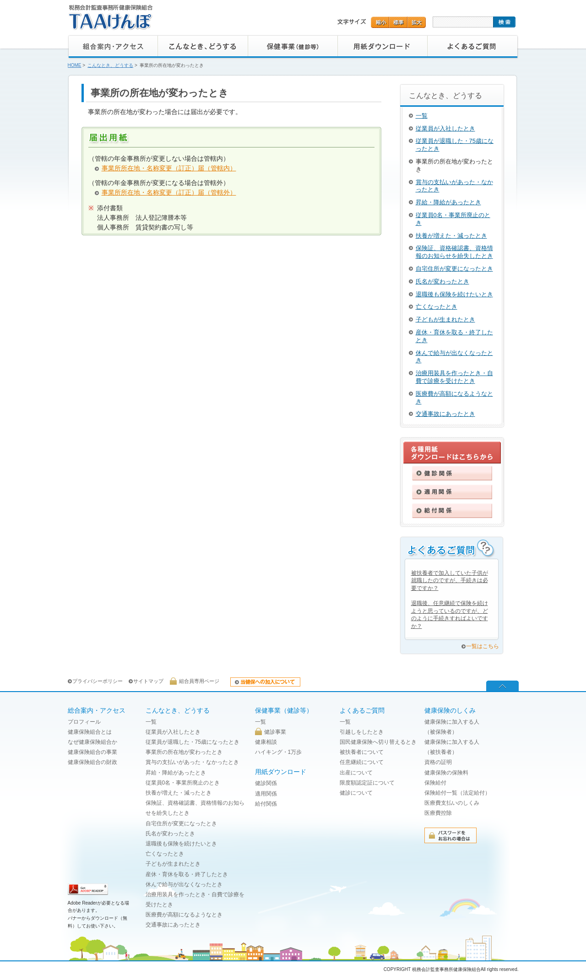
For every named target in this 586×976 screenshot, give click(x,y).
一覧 (422, 115)
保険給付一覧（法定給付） (457, 793)
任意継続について (362, 762)
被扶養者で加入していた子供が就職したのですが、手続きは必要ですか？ (449, 581)
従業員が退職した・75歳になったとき (192, 742)
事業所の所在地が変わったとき (184, 752)
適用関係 (266, 794)
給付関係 (266, 804)
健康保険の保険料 (446, 772)
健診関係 (266, 783)
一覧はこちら (482, 646)
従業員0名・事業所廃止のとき (183, 783)
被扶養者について (362, 752)
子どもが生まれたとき (445, 319)
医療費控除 (438, 813)
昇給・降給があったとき (448, 202)
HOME (74, 65)
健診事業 (275, 732)
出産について (356, 772)
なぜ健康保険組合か (92, 742)
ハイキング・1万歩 (278, 752)
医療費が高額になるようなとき (184, 914)
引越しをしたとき (362, 732)
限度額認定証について (367, 783)
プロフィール (84, 722)
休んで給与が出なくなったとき (184, 884)
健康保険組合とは (90, 732)
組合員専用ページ (199, 681)
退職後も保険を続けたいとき (454, 294)
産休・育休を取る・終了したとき (187, 874)
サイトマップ (148, 681)
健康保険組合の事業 (92, 752)
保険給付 (435, 783)
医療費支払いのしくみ (451, 803)
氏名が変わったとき (442, 281)
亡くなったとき (436, 306)
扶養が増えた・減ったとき (451, 235)
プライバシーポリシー (97, 681)
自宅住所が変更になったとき (454, 268)
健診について (356, 793)
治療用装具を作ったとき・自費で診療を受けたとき (454, 377)
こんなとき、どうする (110, 65)
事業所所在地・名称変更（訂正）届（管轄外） (169, 192)
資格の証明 (438, 762)
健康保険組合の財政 (92, 762)
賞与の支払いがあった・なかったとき (192, 762)
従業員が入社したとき (445, 128)
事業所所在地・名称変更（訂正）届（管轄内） (169, 168)
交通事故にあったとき (445, 413)
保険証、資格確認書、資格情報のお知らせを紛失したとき (454, 252)
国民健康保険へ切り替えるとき (378, 742)
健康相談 (266, 742)
